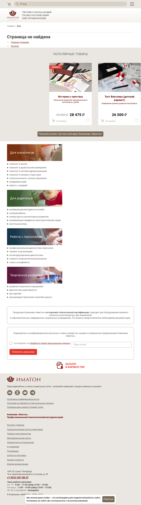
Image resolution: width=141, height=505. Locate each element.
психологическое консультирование (27, 178)
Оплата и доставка (16, 455)
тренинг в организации (20, 251)
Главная (10, 26)
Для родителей (21, 198)
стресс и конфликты (19, 262)
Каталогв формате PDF (75, 366)
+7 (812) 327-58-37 (17, 477)
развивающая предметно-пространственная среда (35, 220)
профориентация (17, 182)
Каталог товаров (15, 425)
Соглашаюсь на (42, 343)
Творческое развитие (26, 275)
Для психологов (22, 152)
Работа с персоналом (26, 237)
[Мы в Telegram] (32, 392)
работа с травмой (18, 185)
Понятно (108, 499)
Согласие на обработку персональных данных (30, 403)
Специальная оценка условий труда (25, 407)
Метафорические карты (19, 438)
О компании (13, 446)
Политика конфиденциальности (23, 399)
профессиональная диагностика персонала (31, 248)
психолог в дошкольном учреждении (27, 167)
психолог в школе (18, 164)
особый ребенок (17, 213)
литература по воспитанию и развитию (29, 216)
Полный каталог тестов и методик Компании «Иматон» (70, 133)
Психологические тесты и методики (25, 429)
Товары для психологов (19, 434)
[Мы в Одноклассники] (17, 392)
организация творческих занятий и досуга (30, 297)
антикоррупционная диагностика (26, 255)
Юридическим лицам (17, 464)
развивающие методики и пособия (26, 209)
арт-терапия (15, 293)
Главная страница (20, 42)
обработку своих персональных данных (50, 343)
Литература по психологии (20, 442)
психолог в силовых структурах (25, 175)
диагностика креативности (23, 290)
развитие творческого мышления (26, 286)
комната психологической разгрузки (28, 258)
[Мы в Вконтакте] (9, 392)
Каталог (15, 46)
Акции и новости (15, 460)
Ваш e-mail (80, 344)
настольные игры (18, 224)
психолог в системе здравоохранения (28, 171)
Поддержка (13, 451)
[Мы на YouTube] (25, 392)
